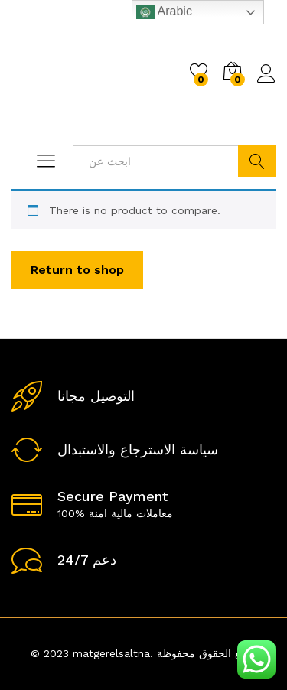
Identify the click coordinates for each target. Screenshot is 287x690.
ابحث (257, 161)
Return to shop (77, 269)
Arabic (164, 12)
